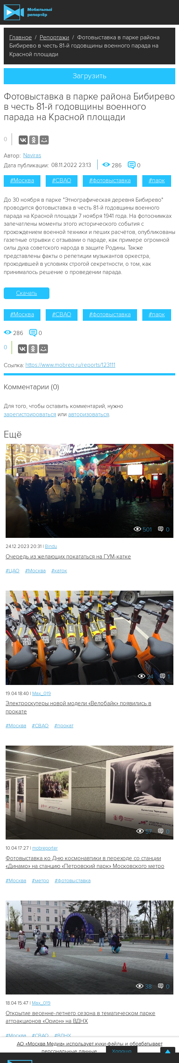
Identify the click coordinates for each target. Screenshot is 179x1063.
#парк (157, 180)
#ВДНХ (62, 1035)
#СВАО (61, 180)
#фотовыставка (110, 180)
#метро (40, 880)
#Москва (22, 180)
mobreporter (45, 848)
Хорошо (121, 1051)
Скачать (26, 293)
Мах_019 (41, 694)
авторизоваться (88, 414)
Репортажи (54, 37)
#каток (59, 570)
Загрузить (89, 75)
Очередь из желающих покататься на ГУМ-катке (68, 556)
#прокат (63, 725)
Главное (20, 37)
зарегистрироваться (30, 414)
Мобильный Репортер (28, 12)
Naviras (32, 155)
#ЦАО (12, 570)
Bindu (51, 546)
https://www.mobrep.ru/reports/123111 (70, 365)
